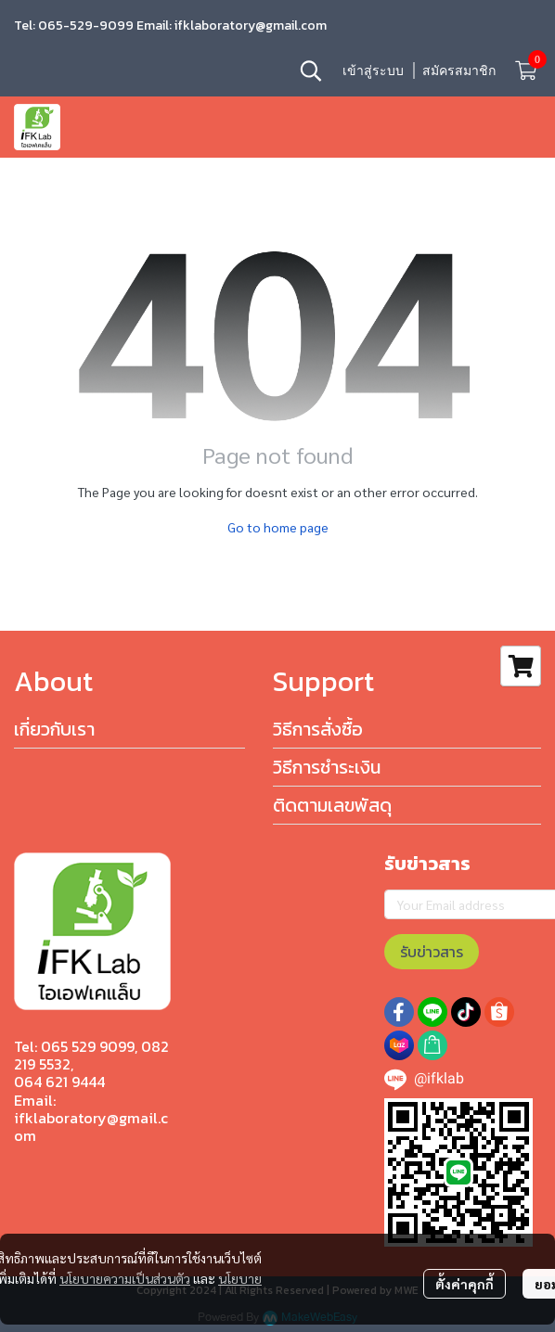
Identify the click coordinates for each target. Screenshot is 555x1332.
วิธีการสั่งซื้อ (318, 729)
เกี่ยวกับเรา (54, 729)
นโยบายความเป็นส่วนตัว (124, 1278)
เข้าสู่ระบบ (373, 70)
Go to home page (278, 527)
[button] (311, 70)
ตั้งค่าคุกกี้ (464, 1283)
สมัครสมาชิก (459, 70)
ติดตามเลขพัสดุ (332, 805)
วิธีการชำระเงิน (327, 767)
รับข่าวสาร (431, 952)
